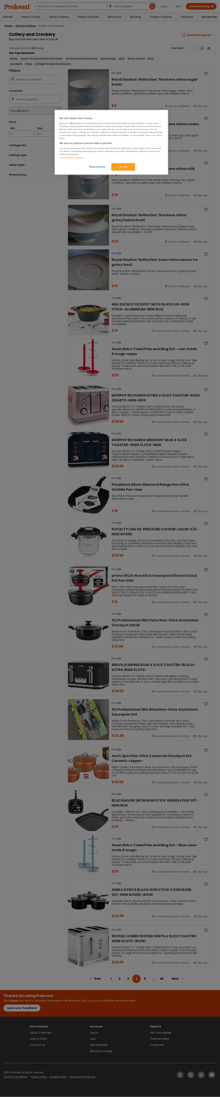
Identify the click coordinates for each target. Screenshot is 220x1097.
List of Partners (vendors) (72, 158)
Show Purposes (97, 166)
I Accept (123, 167)
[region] (111, 142)
